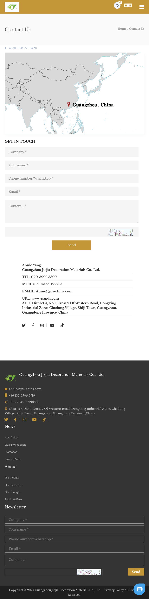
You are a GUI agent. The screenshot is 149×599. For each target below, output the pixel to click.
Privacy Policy (114, 590)
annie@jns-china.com (25, 389)
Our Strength (12, 492)
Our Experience (14, 485)
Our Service (12, 478)
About (11, 466)
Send (74, 245)
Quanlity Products (15, 444)
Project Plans (12, 459)
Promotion (11, 452)
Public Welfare (13, 499)
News (10, 426)
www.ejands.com (45, 298)
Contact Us (136, 28)
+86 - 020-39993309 (24, 402)
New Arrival (11, 437)
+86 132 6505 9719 (22, 395)
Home (122, 28)
